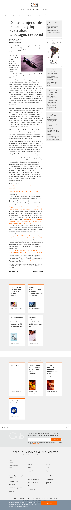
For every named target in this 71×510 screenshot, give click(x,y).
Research (30, 471)
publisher (32, 260)
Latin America (17, 466)
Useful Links (31, 489)
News (29, 467)
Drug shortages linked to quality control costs (23, 191)
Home (3, 15)
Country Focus (13, 481)
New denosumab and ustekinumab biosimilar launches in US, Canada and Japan (53, 132)
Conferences (32, 476)
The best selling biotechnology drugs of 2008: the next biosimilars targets (53, 98)
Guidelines (12, 484)
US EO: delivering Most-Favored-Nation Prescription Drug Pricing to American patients (53, 82)
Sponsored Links (33, 482)
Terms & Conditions (32, 498)
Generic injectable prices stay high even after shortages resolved (30, 15)
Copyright (49, 498)
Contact (56, 498)
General (30, 464)
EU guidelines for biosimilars (51, 108)
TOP (67, 427)
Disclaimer (42, 498)
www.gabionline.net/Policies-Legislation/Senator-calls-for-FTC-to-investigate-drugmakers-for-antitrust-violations (25, 221)
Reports (11, 491)
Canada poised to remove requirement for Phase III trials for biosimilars (53, 34)
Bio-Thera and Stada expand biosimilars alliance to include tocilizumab (52, 120)
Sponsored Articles (33, 479)
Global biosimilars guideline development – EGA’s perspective (53, 104)
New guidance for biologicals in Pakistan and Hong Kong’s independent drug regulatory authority (52, 27)
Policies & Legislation (16, 488)
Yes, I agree (49, 503)
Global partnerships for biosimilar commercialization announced (53, 126)
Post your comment (16, 42)
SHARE (5, 427)
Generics (30, 461)
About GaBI (50, 94)
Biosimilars (49, 461)
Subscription (50, 479)
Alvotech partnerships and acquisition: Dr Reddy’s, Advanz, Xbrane (53, 138)
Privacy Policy (36, 443)
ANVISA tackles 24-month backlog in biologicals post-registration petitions (52, 75)
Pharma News (10, 15)
